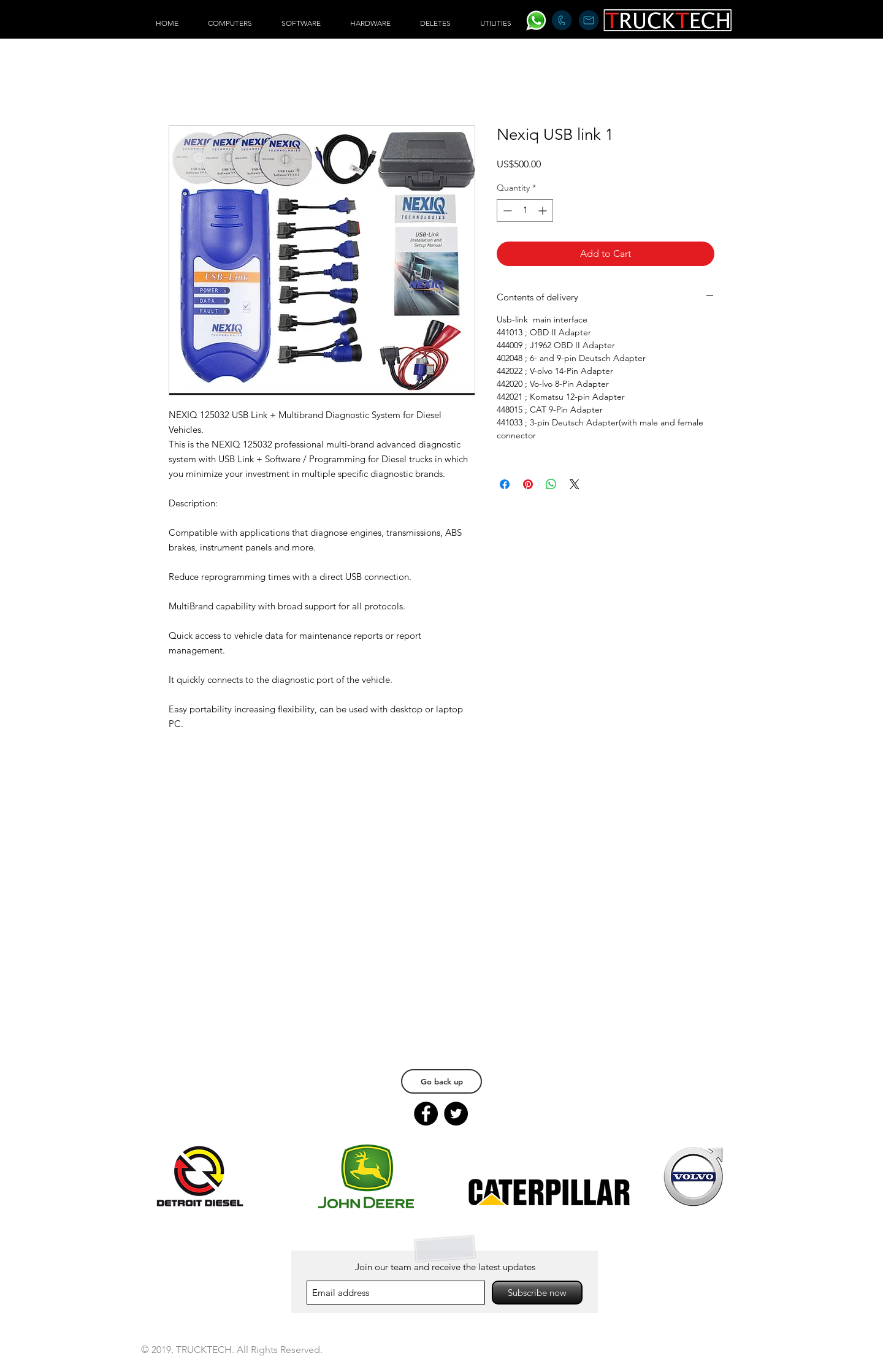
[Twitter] (456, 1114)
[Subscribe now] (537, 1293)
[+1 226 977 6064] (561, 20)
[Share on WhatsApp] (551, 484)
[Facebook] (426, 1114)
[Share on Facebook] (504, 484)
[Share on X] (574, 484)
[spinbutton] (525, 210)
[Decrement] (506, 210)
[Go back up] (441, 1081)
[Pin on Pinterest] (528, 484)
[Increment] (543, 210)
